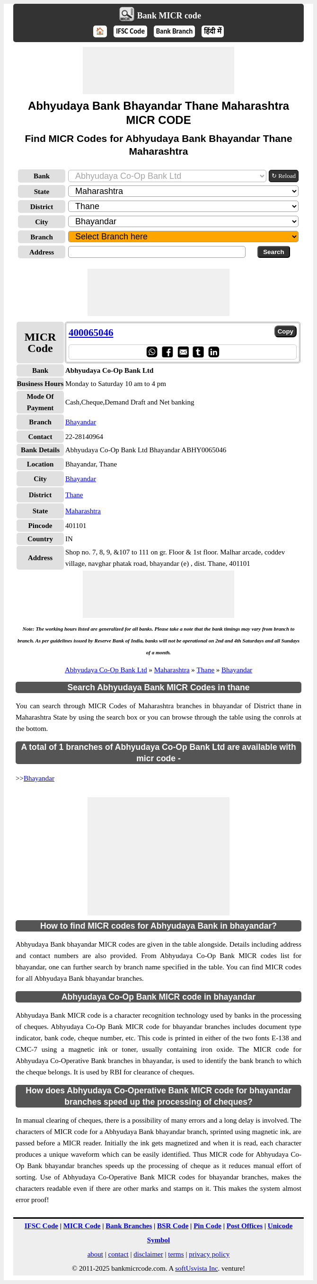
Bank (42, 176)
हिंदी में (212, 31)
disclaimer (148, 1254)
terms (176, 1254)
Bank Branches (129, 1226)
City (41, 222)
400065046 (91, 332)
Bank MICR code (169, 15)
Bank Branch (174, 31)
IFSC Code (130, 31)
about (95, 1254)
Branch (41, 237)
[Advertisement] (158, 70)
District (41, 207)
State (42, 191)
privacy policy (209, 1254)
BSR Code (172, 1226)
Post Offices (245, 1226)
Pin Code (207, 1226)
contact (118, 1254)
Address (41, 252)
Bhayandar (80, 422)
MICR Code (82, 1226)
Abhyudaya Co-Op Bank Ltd (106, 670)
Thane (74, 495)
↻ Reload (284, 175)
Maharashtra (83, 511)
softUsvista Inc (196, 1268)
